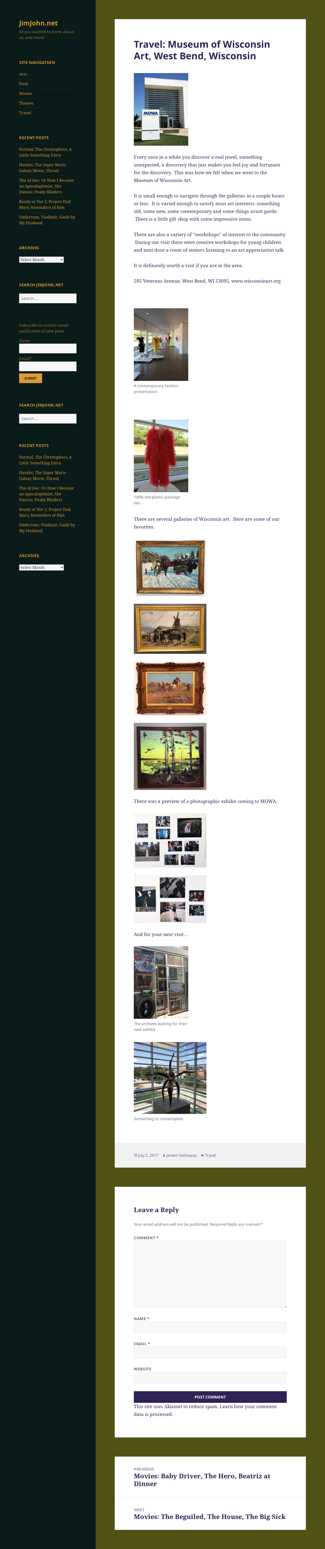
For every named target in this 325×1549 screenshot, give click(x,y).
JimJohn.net (38, 22)
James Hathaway (181, 1155)
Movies (25, 93)
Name (142, 1318)
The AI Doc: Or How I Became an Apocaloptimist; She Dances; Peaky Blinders (46, 186)
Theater (26, 103)
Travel (25, 112)
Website (142, 1369)
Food (23, 83)
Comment (146, 1237)
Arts (23, 74)
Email (142, 1343)
